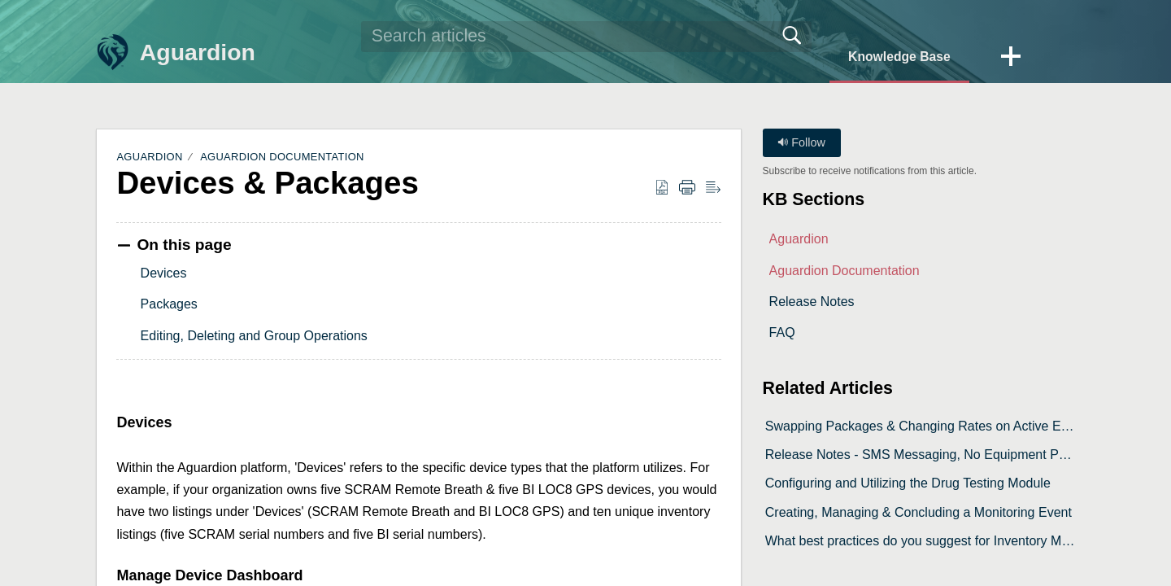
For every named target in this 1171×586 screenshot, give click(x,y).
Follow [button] (801, 142)
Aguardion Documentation (282, 157)
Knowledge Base (896, 56)
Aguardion (149, 157)
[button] (1010, 57)
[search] (583, 36)
